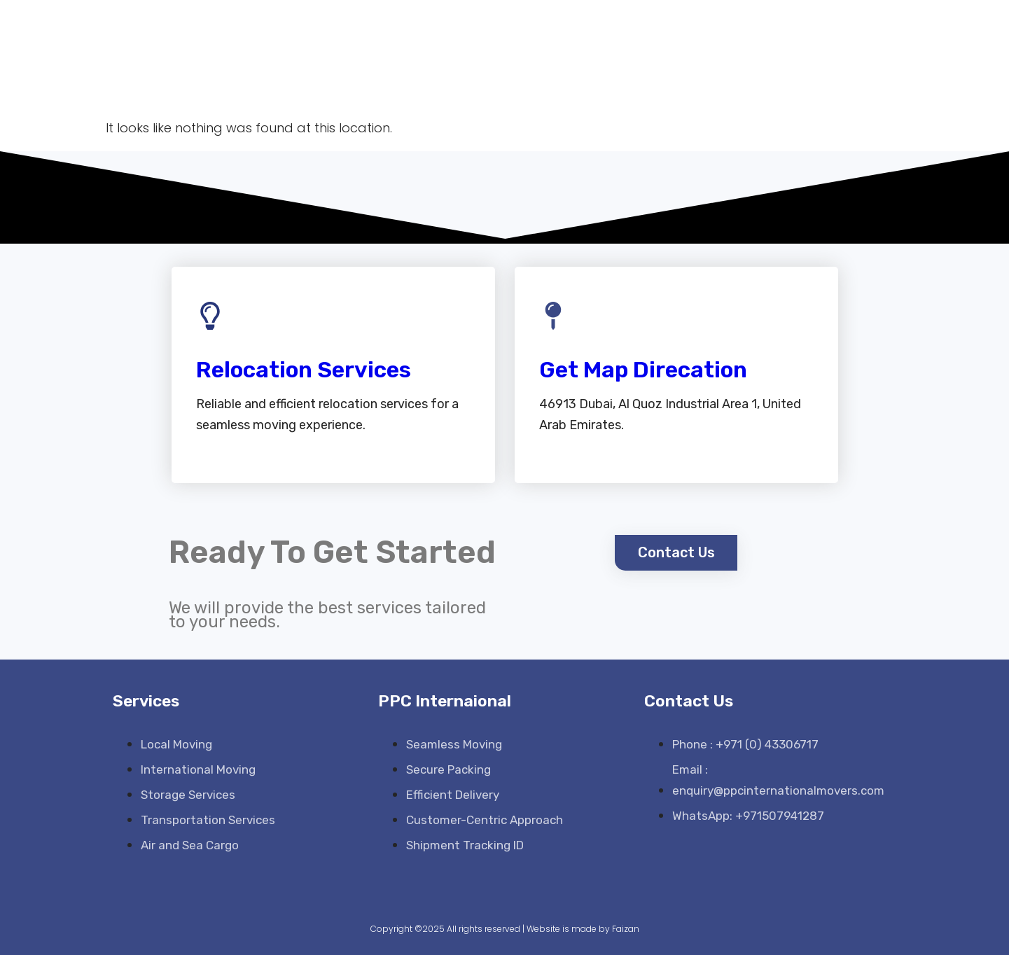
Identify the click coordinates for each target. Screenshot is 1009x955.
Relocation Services (303, 369)
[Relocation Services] (210, 316)
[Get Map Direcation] (553, 316)
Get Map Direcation (643, 369)
